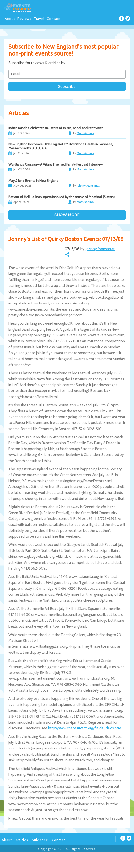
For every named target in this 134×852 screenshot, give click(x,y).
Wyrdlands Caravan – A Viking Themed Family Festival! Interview (55, 164)
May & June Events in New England (33, 180)
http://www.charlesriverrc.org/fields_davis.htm (84, 728)
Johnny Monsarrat (100, 249)
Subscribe (40, 840)
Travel (39, 18)
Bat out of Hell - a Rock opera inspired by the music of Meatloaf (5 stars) (61, 197)
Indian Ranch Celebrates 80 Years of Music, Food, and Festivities (55, 128)
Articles (22, 840)
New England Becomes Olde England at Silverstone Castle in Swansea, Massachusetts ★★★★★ (60, 146)
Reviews (24, 18)
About (10, 18)
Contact (53, 18)
